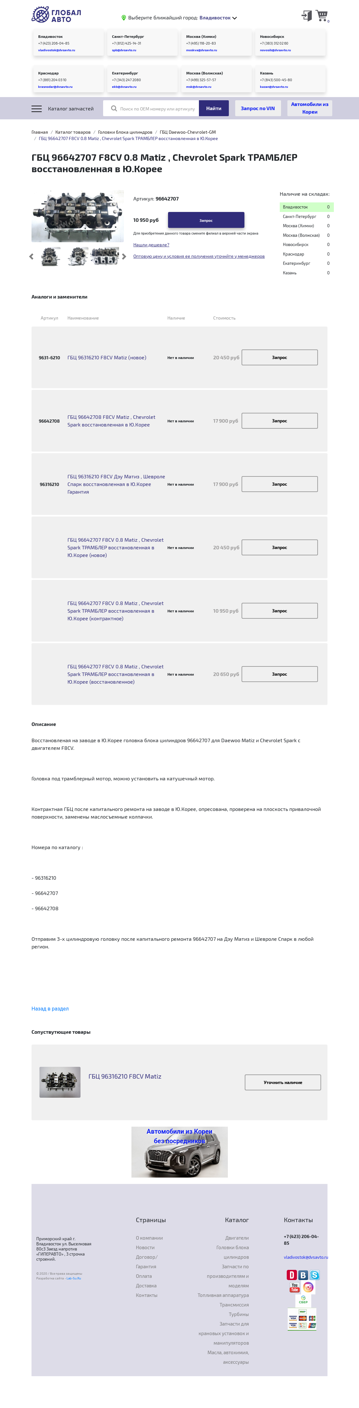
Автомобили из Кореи (309, 108)
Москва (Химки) (201, 36)
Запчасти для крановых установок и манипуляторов (224, 1333)
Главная (40, 132)
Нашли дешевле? (151, 244)
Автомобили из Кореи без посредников (179, 1136)
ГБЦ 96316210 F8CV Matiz (124, 1076)
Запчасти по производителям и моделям (228, 1276)
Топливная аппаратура (223, 1295)
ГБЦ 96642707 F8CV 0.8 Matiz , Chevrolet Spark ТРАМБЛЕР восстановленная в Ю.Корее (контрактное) (115, 610)
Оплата (144, 1276)
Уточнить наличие (283, 1082)
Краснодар (48, 73)
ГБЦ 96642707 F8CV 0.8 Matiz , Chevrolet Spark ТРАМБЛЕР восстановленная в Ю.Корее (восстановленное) (115, 674)
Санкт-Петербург (128, 36)
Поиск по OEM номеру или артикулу (153, 108)
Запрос (206, 220)
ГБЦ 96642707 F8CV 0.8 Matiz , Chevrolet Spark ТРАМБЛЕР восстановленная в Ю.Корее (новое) (115, 547)
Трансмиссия (234, 1304)
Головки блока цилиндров (125, 132)
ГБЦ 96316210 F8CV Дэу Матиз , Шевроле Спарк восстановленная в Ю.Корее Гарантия (116, 484)
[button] (31, 256)
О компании (149, 1238)
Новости (145, 1247)
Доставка (146, 1285)
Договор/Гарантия (147, 1261)
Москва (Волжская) (204, 73)
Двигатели (237, 1238)
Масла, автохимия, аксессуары (228, 1357)
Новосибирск (272, 36)
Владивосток (50, 36)
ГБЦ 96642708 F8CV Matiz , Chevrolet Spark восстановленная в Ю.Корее (111, 420)
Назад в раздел (50, 1009)
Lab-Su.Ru (74, 1278)
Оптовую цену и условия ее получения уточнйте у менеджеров (199, 256)
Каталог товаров (73, 132)
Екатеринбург (125, 73)
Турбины (239, 1314)
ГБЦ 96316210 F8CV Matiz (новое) (106, 357)
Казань (266, 73)
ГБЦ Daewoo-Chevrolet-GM (188, 132)
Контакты (147, 1295)
